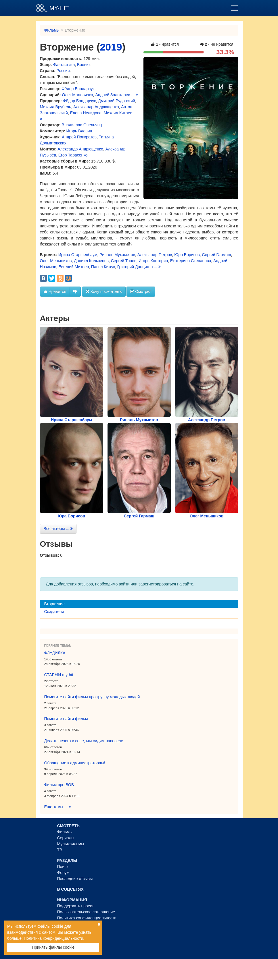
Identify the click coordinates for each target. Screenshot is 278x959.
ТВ (59, 850)
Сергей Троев (124, 260)
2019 (111, 47)
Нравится (55, 291)
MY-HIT (52, 8)
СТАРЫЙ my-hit (58, 674)
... (134, 94)
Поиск (62, 866)
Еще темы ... (57, 807)
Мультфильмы (70, 844)
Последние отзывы (75, 878)
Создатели (54, 611)
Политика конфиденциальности (87, 918)
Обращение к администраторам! (74, 763)
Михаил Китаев (118, 113)
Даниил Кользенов (91, 260)
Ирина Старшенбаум (77, 254)
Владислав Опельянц (82, 125)
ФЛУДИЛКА (55, 653)
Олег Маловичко (77, 94)
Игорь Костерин (153, 260)
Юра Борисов (187, 254)
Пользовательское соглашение (86, 912)
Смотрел (141, 291)
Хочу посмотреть (104, 291)
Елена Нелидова (85, 113)
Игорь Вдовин (79, 131)
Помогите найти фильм (66, 718)
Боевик (83, 64)
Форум (63, 872)
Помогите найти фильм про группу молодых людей (92, 697)
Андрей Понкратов (79, 137)
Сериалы (65, 838)
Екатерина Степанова (190, 260)
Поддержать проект (75, 906)
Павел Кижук (103, 266)
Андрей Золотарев (112, 94)
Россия (63, 70)
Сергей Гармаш (216, 254)
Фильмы (52, 30)
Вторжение (54, 604)
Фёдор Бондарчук (78, 88)
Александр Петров (154, 254)
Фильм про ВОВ (59, 784)
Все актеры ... (58, 528)
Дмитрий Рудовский (116, 100)
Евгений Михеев (73, 266)
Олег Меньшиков (56, 260)
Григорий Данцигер (135, 266)
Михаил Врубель (55, 107)
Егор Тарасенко (72, 155)
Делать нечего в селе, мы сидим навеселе (83, 740)
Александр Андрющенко (96, 107)
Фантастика (64, 64)
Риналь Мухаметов (117, 254)
